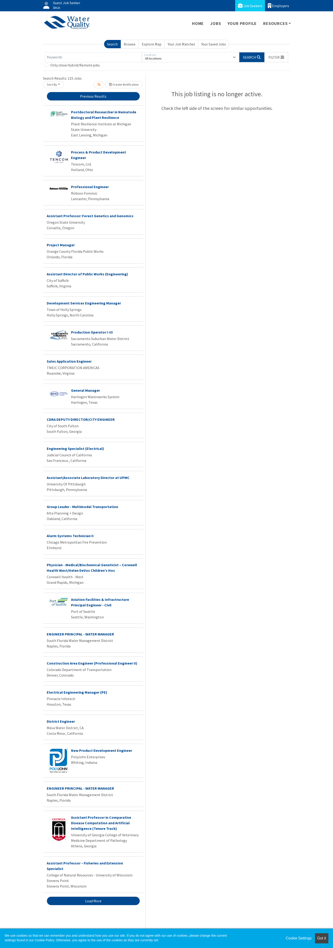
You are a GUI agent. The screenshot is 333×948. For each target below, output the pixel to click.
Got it (321, 938)
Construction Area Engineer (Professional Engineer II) (92, 663)
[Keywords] (93, 57)
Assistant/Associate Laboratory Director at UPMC (88, 477)
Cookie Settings (298, 938)
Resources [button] (275, 23)
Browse (130, 44)
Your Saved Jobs (213, 44)
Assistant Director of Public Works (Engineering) (87, 274)
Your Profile (242, 23)
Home (198, 23)
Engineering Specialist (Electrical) (75, 448)
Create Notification (124, 84)
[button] (276, 57)
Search (112, 44)
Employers (278, 6)
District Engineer (61, 721)
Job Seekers (250, 6)
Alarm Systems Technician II (70, 535)
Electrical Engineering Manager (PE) (77, 692)
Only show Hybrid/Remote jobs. (75, 65)
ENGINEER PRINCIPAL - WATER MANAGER (80, 634)
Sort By (52, 84)
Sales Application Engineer (69, 361)
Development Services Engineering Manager (84, 303)
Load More (93, 901)
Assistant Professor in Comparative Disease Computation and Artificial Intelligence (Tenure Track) (101, 823)
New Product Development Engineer (101, 750)
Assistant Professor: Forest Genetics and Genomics (90, 216)
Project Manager (61, 245)
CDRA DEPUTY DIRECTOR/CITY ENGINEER (81, 419)
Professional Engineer (90, 186)
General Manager (85, 390)
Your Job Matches (181, 44)
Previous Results (93, 96)
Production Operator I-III (92, 332)
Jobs (215, 23)
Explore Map (151, 44)
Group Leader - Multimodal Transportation (82, 506)
